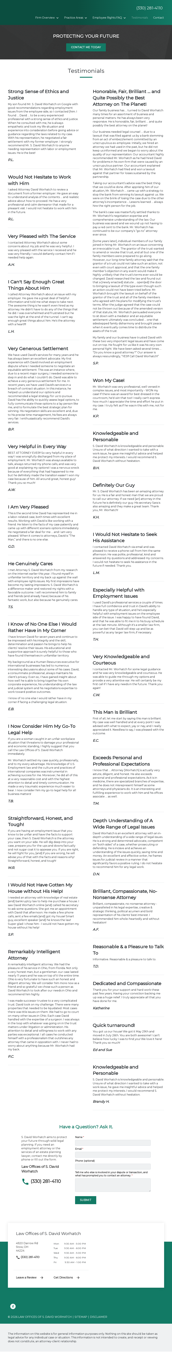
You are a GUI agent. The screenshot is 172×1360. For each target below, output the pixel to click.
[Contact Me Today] (86, 56)
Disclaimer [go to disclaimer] (98, 1325)
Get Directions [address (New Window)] (67, 1286)
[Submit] (85, 1208)
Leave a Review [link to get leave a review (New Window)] (30, 1286)
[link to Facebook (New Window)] (13, 1315)
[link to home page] (29, 16)
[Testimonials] (63, 26)
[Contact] (82, 26)
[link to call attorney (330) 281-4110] (45, 1190)
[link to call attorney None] (148, 8)
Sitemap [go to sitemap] (81, 1325)
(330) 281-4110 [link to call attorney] (27, 1265)
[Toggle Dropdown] (78, 18)
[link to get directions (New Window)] (32, 1257)
